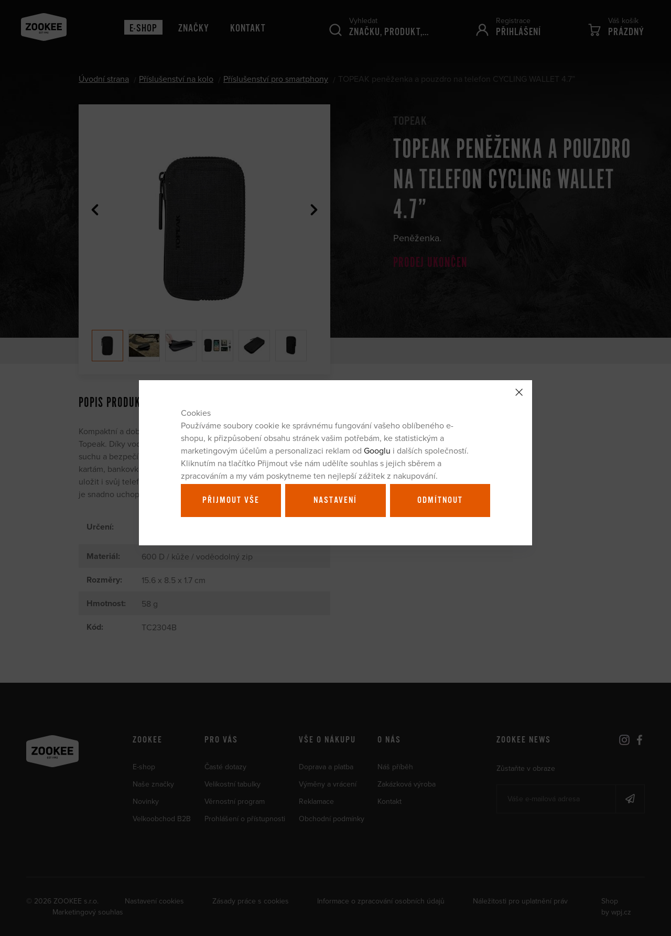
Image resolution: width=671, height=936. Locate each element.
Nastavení (335, 500)
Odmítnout (440, 500)
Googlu (377, 450)
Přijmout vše (230, 500)
